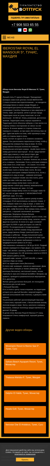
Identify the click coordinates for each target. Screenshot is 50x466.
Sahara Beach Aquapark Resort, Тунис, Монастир (24, 363)
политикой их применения (25, 454)
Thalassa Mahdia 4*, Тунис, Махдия (23, 377)
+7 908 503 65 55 (25, 25)
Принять (24, 460)
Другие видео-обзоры (19, 329)
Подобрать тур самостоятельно (25, 18)
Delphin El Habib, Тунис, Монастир (22, 393)
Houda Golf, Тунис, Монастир (20, 409)
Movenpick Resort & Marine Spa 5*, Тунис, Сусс (22, 347)
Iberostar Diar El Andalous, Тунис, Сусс (24, 424)
